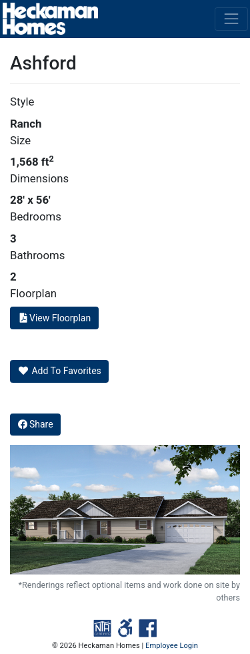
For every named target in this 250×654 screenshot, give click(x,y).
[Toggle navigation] (231, 19)
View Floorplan (54, 318)
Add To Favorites (59, 370)
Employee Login (171, 645)
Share (35, 424)
